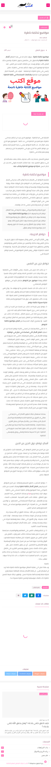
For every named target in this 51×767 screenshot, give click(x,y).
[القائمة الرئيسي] (48, 5)
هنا (29, 493)
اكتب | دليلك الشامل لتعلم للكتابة (17, 763)
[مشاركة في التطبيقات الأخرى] (18, 595)
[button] (38, 595)
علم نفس (24, 755)
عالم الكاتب (44, 27)
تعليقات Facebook (25, 673)
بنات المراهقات (24, 748)
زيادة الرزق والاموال (24, 751)
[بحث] (3, 5)
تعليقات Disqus (11, 673)
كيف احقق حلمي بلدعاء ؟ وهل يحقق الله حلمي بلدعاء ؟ (28, 724)
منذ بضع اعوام (43, 720)
